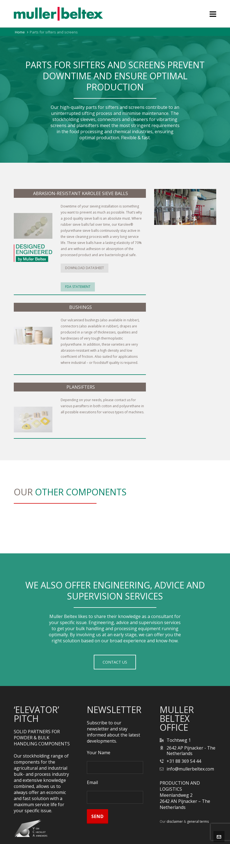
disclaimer (175, 821)
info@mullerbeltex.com (190, 769)
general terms (198, 821)
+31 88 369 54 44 (184, 761)
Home (20, 32)
